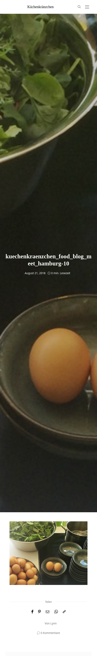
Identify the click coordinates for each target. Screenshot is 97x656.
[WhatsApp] (56, 612)
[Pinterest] (39, 612)
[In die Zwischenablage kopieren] (64, 612)
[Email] (47, 612)
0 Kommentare (50, 633)
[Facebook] (32, 612)
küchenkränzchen (40, 7)
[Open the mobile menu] (87, 7)
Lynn (53, 623)
